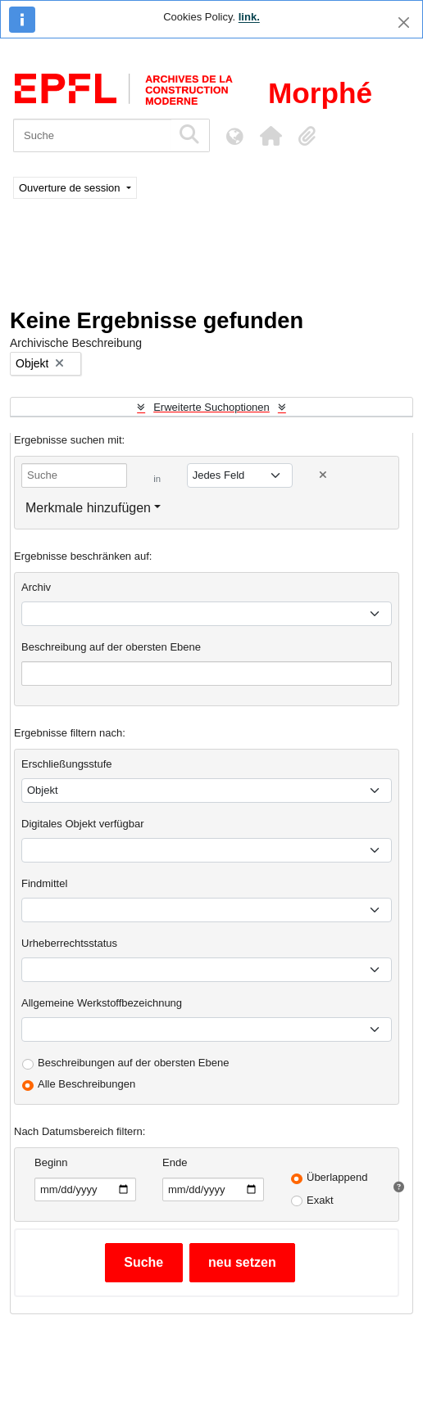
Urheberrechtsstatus (69, 943)
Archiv (36, 587)
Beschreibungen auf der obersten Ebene (133, 1062)
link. (249, 17)
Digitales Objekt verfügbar (82, 824)
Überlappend (337, 1177)
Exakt (320, 1200)
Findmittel (44, 883)
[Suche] (92, 135)
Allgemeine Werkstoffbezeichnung (101, 1003)
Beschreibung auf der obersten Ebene (111, 647)
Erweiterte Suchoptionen (211, 407)
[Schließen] (403, 22)
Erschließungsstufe (66, 764)
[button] (270, 135)
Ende (174, 1162)
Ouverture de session (71, 188)
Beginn (50, 1162)
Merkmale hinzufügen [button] (88, 508)
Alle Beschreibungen (86, 1084)
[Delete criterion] (323, 475)
